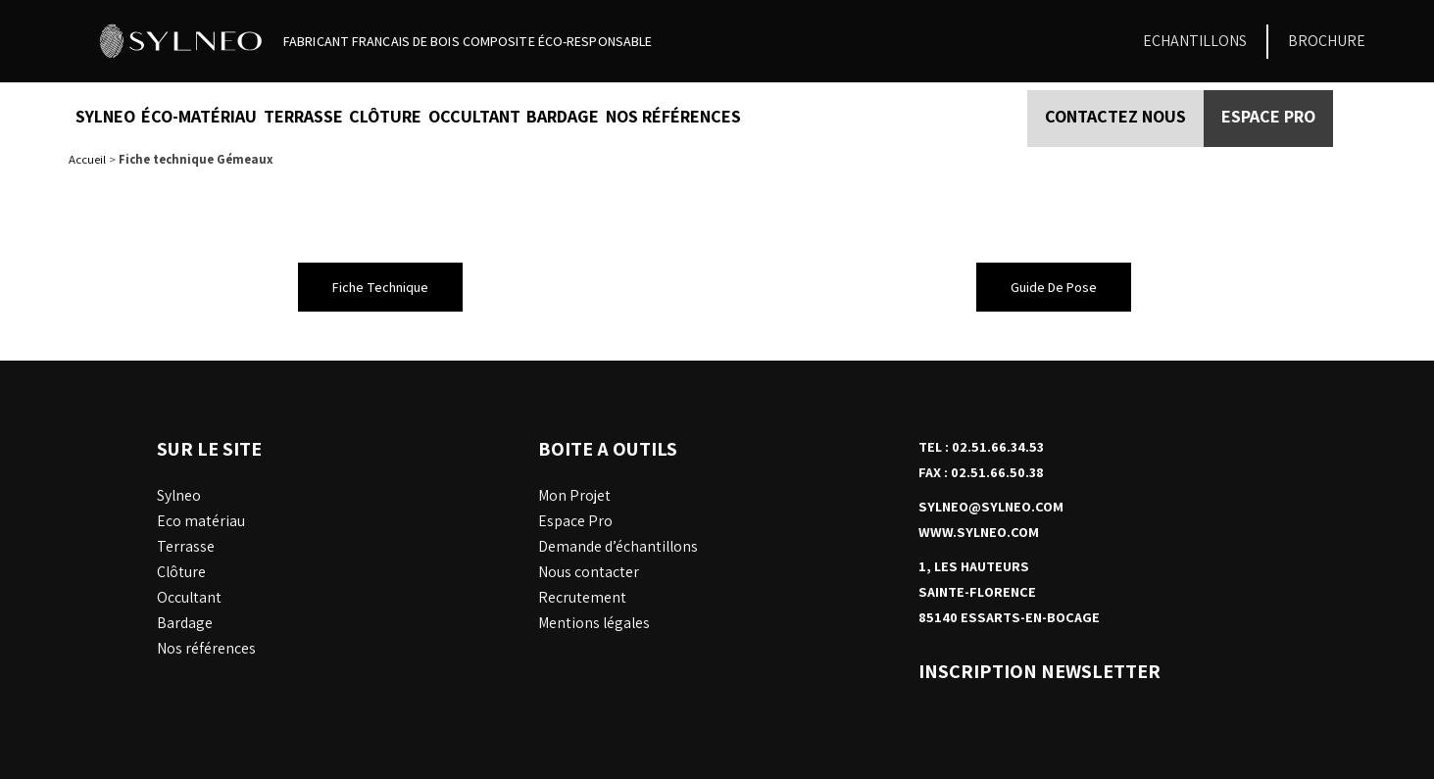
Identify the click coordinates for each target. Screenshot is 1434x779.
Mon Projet (574, 495)
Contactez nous (1115, 116)
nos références (673, 116)
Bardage (562, 116)
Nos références (206, 648)
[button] (380, 287)
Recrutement (582, 597)
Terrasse (303, 116)
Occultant (474, 116)
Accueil (87, 159)
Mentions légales (594, 622)
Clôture (385, 116)
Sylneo (105, 116)
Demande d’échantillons (618, 546)
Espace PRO (1268, 116)
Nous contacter (588, 571)
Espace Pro (575, 521)
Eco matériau (201, 521)
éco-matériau (199, 116)
